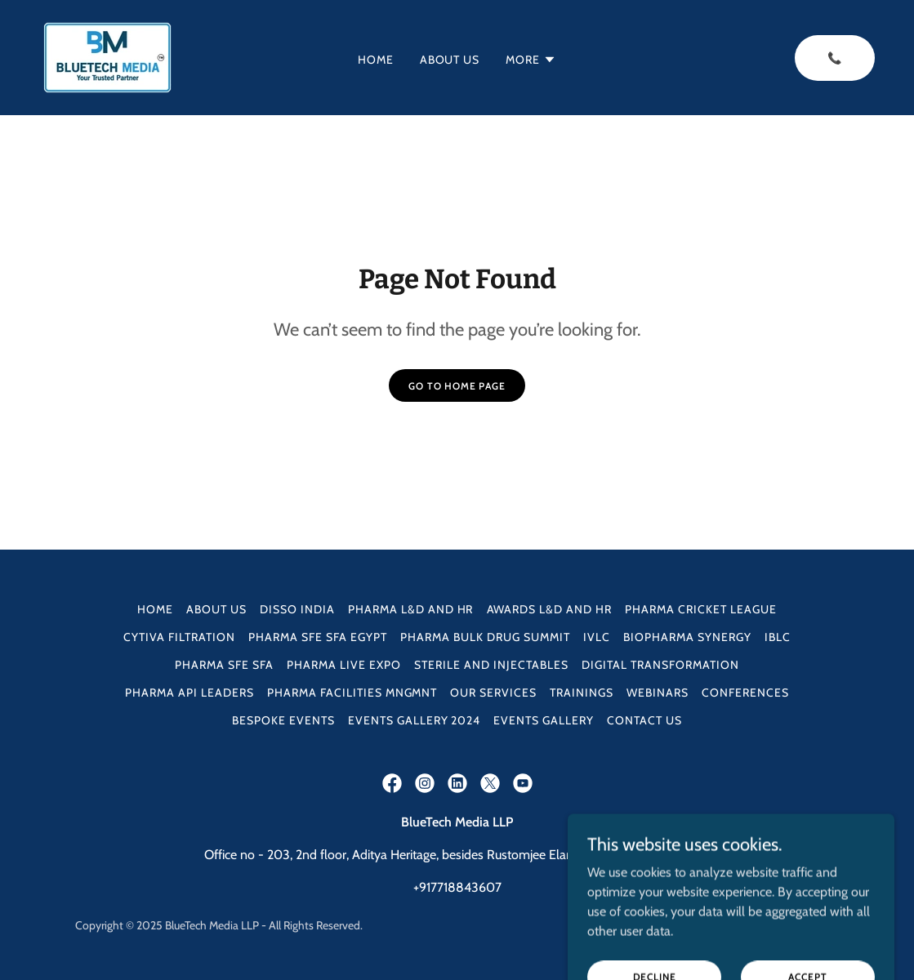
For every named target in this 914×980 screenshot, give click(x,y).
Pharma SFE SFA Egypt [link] (317, 637)
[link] (107, 56)
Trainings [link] (581, 692)
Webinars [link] (657, 692)
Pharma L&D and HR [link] (411, 609)
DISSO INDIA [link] (297, 609)
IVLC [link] (596, 637)
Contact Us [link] (644, 720)
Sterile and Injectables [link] (491, 664)
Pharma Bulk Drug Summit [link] (485, 637)
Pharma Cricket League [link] (701, 609)
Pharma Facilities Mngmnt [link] (352, 692)
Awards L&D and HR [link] (550, 609)
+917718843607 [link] (457, 887)
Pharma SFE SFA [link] (224, 664)
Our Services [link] (493, 692)
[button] (531, 59)
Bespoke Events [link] (283, 720)
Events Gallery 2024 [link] (414, 720)
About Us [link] (450, 59)
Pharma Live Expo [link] (344, 664)
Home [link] (376, 59)
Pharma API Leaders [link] (189, 692)
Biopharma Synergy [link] (687, 637)
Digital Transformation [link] (660, 664)
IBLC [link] (778, 637)
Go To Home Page (457, 386)
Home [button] (155, 609)
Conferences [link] (745, 692)
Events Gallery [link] (543, 720)
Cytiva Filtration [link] (179, 637)
